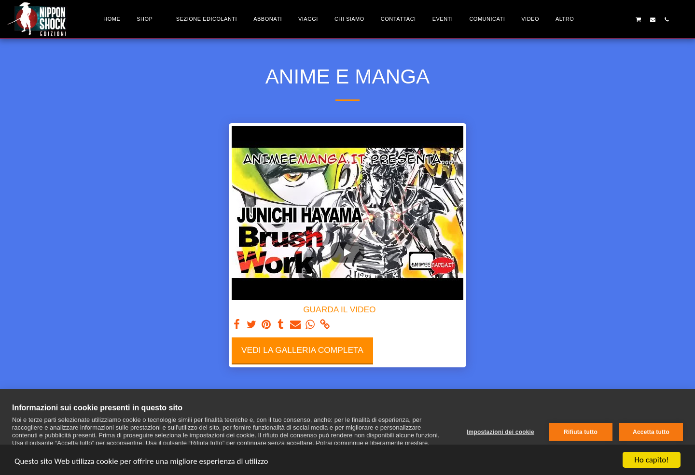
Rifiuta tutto (581, 432)
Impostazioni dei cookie (500, 432)
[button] (610, 19)
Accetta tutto (651, 432)
